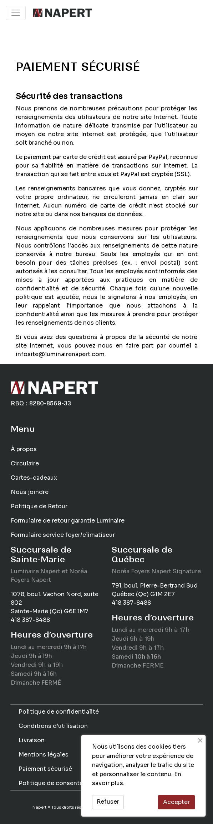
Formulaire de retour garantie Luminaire (68, 520)
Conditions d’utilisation (53, 726)
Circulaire (25, 463)
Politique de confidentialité (59, 711)
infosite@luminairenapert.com (60, 354)
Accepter (176, 802)
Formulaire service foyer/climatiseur (63, 535)
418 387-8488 (30, 620)
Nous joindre (30, 492)
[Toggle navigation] (16, 13)
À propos (24, 449)
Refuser (108, 801)
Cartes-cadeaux (34, 477)
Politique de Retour (39, 506)
